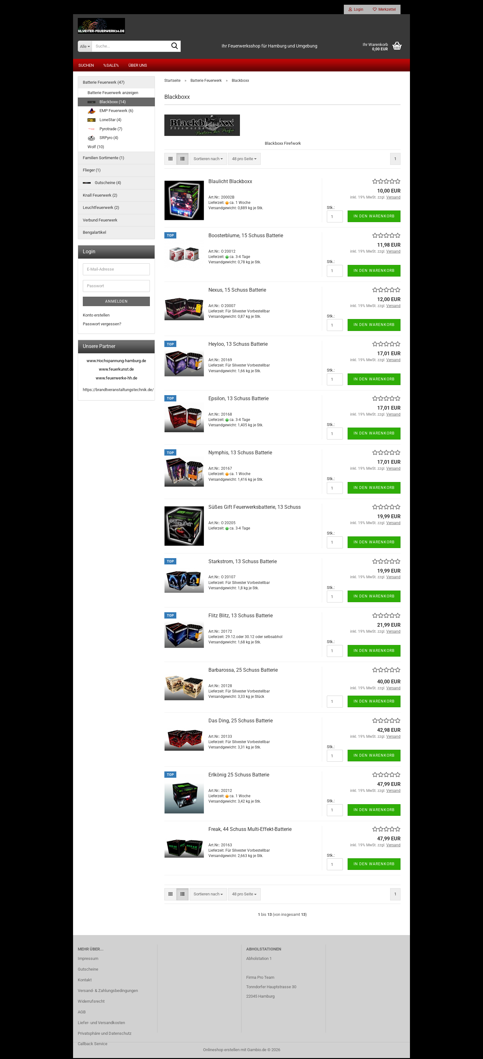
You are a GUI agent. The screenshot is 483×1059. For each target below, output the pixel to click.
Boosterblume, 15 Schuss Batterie (245, 237)
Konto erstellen (96, 316)
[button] (170, 160)
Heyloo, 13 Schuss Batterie (238, 345)
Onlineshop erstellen (221, 1050)
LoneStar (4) (105, 120)
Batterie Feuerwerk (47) (104, 83)
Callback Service (92, 1045)
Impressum (88, 959)
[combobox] (208, 160)
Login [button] (356, 9)
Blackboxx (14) (107, 102)
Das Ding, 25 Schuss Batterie (240, 722)
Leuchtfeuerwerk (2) (101, 208)
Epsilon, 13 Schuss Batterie (238, 399)
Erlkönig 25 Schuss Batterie (238, 776)
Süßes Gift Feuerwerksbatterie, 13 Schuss (254, 508)
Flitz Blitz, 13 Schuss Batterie (240, 616)
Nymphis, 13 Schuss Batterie (240, 454)
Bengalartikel (94, 233)
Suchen (86, 66)
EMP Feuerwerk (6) (111, 112)
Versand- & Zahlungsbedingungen (108, 991)
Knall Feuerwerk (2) (100, 196)
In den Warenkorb (374, 217)
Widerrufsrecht (91, 1002)
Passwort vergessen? (102, 325)
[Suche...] (85, 47)
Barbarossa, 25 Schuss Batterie (243, 671)
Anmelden (116, 302)
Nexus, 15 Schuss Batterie (237, 291)
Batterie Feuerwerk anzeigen (113, 94)
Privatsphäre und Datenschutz (104, 1034)
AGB (82, 1013)
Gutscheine (88, 970)
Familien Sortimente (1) (103, 158)
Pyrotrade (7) (105, 129)
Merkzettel (384, 9)
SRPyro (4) (103, 139)
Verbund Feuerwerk (100, 221)
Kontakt (85, 980)
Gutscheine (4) (102, 183)
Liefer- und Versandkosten (101, 1023)
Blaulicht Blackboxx (230, 182)
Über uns (137, 66)
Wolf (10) (96, 148)
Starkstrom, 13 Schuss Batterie (242, 562)
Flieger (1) (92, 171)
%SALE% (111, 66)
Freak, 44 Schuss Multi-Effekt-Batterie (250, 830)
